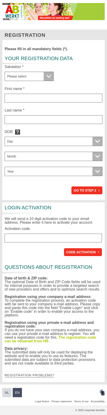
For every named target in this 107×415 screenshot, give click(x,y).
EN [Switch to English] (17, 392)
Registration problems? (29, 375)
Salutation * (14, 67)
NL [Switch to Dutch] (7, 392)
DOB (9, 132)
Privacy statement (62, 401)
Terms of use (81, 401)
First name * (14, 89)
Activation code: (18, 229)
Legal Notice (42, 401)
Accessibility (98, 401)
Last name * (14, 110)
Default (17, 132)
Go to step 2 (85, 190)
